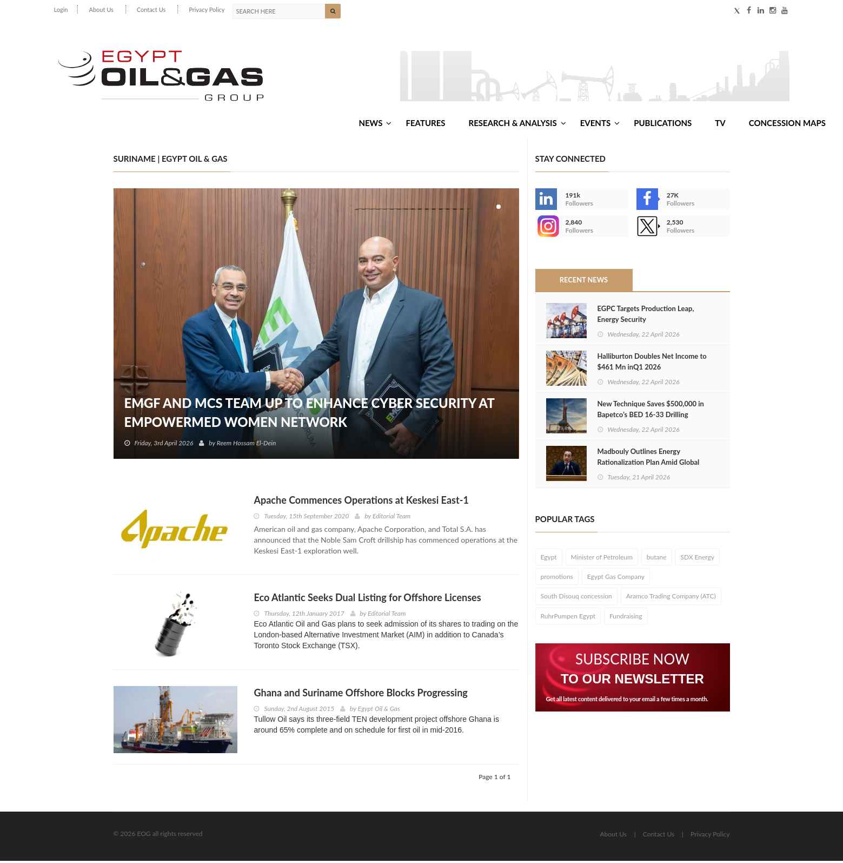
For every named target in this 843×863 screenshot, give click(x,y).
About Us (101, 9)
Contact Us (151, 9)
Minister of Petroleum (602, 559)
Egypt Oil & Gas (379, 710)
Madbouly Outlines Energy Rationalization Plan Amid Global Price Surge (649, 464)
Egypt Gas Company (616, 579)
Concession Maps (787, 124)
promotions (557, 579)
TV (720, 124)
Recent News (583, 282)
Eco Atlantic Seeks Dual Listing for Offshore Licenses (367, 599)
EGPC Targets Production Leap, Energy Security (646, 315)
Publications (663, 124)
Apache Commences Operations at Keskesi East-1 (361, 502)
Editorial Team (391, 518)
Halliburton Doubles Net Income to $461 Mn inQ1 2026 (652, 363)
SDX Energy (697, 559)
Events (600, 124)
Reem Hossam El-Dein (246, 445)
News (375, 124)
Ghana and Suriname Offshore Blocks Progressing (360, 694)
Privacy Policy (206, 9)
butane (657, 559)
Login (61, 9)
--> (546, 228)
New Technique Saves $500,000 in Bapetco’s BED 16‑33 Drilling (651, 410)
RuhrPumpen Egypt (568, 618)
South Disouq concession (576, 598)
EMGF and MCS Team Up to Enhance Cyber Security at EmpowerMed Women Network (310, 414)
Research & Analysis (517, 124)
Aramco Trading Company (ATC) (671, 598)
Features (425, 124)
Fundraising (625, 618)
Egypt (549, 559)
